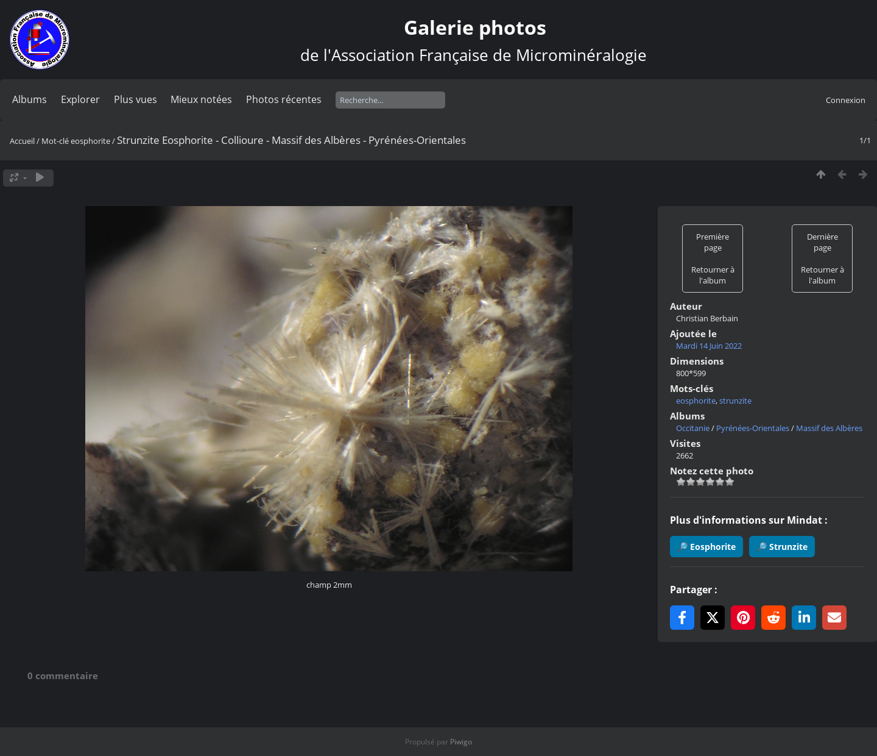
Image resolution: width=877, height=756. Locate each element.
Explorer (80, 99)
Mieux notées (201, 99)
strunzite (735, 400)
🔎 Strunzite (782, 546)
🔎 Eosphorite (706, 546)
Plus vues (135, 99)
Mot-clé (55, 140)
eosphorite (90, 140)
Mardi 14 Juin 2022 (709, 345)
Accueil (22, 140)
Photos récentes (284, 99)
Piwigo (461, 741)
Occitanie (693, 428)
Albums (29, 99)
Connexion (845, 99)
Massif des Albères (829, 428)
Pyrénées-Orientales (752, 428)
